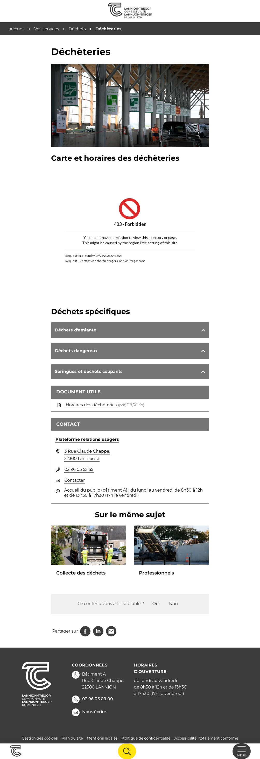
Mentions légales (102, 738)
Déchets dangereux (76, 350)
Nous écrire (89, 712)
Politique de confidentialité (145, 738)
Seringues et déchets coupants (89, 371)
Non (173, 603)
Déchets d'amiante (75, 330)
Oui (156, 603)
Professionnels (156, 573)
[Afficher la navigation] (242, 751)
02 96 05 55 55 (79, 469)
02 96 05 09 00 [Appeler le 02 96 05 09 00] (92, 699)
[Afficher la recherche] (127, 751)
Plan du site (72, 738)
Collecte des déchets (81, 573)
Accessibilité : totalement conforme (206, 738)
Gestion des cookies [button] (40, 738)
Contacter (75, 480)
